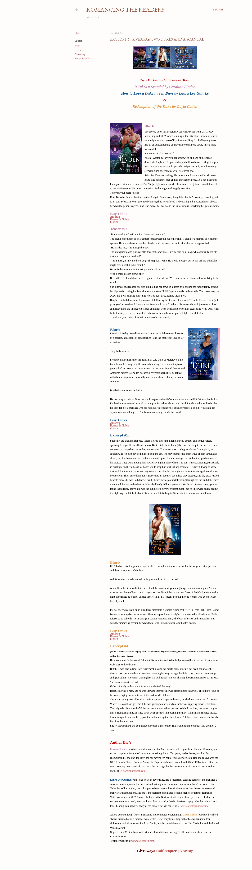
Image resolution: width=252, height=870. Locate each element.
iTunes (114, 221)
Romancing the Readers (125, 9)
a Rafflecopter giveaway (173, 851)
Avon (78, 46)
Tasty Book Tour (84, 58)
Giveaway (80, 54)
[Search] (218, 10)
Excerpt (79, 50)
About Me (92, 17)
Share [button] (78, 33)
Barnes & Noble (119, 219)
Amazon (115, 216)
